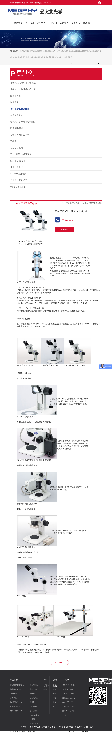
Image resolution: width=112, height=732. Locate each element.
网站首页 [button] (18, 23)
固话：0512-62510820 (69, 689)
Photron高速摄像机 (18, 174)
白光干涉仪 (15, 96)
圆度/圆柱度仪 (16, 128)
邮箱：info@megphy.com (69, 698)
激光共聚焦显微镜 (51, 57)
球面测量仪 (41, 57)
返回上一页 (59, 663)
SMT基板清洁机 (17, 161)
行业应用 (46, 685)
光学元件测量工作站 (19, 135)
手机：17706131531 (69, 694)
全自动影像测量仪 (19, 57)
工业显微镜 (47, 51)
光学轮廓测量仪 (25, 51)
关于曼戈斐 (55, 685)
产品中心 (79, 203)
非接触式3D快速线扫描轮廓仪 (24, 89)
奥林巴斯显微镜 (31, 57)
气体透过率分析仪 (18, 180)
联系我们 (55, 698)
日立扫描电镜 (16, 148)
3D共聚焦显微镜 (36, 51)
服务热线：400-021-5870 (69, 685)
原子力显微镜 (93, 51)
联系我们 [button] (87, 23)
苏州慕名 (89, 727)
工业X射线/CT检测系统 (20, 154)
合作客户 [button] (64, 23)
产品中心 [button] (41, 23)
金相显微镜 (84, 51)
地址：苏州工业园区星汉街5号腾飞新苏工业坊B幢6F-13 (69, 708)
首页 (72, 203)
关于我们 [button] (30, 23)
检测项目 (46, 689)
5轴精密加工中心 (18, 187)
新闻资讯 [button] (75, 23)
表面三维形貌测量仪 (65, 57)
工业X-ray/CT (55, 51)
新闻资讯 (55, 689)
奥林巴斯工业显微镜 (19, 109)
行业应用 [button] (53, 23)
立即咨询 (64, 230)
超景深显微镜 (65, 51)
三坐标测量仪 (75, 51)
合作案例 (55, 694)
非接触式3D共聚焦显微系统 (23, 83)
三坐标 (13, 141)
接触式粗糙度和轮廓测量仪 (22, 122)
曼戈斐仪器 (55, 707)
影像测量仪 (15, 102)
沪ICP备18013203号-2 (67, 727)
